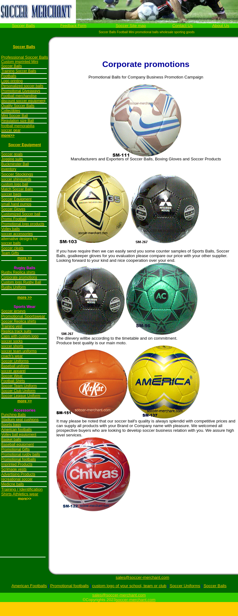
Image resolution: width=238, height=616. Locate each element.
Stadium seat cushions (20, 419)
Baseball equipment (17, 444)
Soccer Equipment (24, 145)
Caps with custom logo (20, 336)
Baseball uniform (15, 366)
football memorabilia (17, 126)
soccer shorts (12, 346)
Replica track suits (16, 331)
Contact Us (182, 25)
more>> (8, 135)
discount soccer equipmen (22, 101)
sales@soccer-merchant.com (142, 577)
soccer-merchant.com (135, 599)
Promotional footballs (18, 459)
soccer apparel (13, 371)
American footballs (16, 429)
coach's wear (12, 356)
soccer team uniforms (19, 351)
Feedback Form (73, 26)
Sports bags (11, 424)
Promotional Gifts (15, 449)
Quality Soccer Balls (17, 106)
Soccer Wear (12, 376)
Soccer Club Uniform (18, 391)
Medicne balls (12, 484)
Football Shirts (13, 381)
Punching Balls (13, 415)
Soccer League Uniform (20, 396)
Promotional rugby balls (20, 454)
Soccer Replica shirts (18, 321)
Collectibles (10, 111)
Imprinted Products (17, 464)
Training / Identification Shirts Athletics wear (22, 491)
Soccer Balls (23, 25)
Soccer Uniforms (15, 361)
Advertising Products (18, 474)
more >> (24, 297)
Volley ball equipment (18, 434)
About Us (220, 25)
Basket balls (11, 439)
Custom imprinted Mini (19, 62)
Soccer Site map (131, 25)
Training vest (11, 326)
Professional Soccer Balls (24, 57)
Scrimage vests (14, 469)
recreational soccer (17, 479)
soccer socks (12, 341)
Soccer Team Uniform (19, 386)
